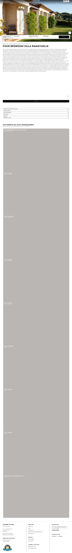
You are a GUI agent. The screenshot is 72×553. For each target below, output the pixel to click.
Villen (7, 43)
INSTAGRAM (60, 536)
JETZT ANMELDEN (55, 530)
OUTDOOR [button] (5, 114)
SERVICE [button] (5, 115)
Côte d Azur (18, 43)
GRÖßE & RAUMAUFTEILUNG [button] (10, 108)
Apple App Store (32, 546)
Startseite (4, 43)
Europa (10, 43)
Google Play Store (32, 548)
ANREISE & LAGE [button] (7, 117)
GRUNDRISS (36, 101)
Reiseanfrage (31, 539)
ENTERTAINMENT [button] (7, 112)
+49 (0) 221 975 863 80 (8, 533)
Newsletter (30, 540)
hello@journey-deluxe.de (9, 534)
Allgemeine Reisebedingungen (35, 531)
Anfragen (64, 36)
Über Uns (30, 526)
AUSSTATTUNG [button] (6, 110)
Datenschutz (31, 533)
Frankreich (14, 43)
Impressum (31, 530)
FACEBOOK (54, 536)
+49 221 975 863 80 (6, 1)
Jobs (29, 528)
